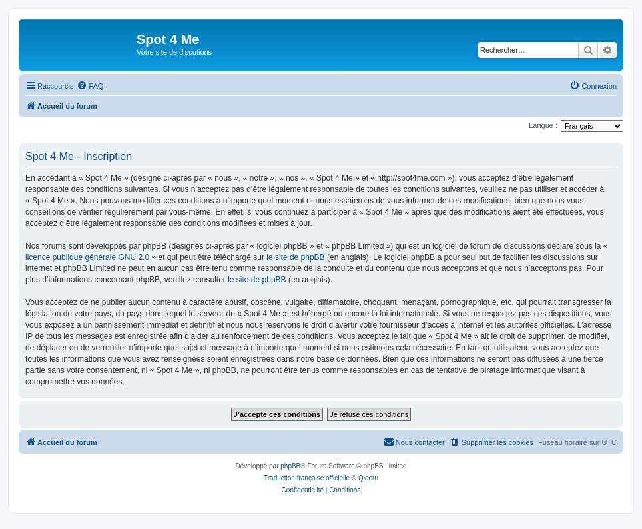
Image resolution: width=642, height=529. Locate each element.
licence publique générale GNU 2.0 (87, 257)
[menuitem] (90, 86)
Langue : (543, 125)
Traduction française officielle (307, 478)
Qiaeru (368, 478)
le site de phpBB (295, 257)
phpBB (290, 466)
